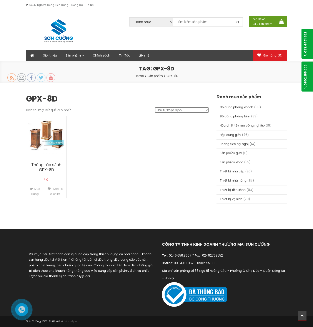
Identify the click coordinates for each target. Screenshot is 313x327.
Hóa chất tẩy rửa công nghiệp (242, 125)
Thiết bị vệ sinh (231, 199)
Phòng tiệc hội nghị (234, 144)
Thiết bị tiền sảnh (233, 190)
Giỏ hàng (270, 55)
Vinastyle (71, 321)
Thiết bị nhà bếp (232, 171)
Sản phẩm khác (231, 162)
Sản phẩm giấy (231, 153)
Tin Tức (124, 55)
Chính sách (101, 55)
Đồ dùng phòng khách (236, 107)
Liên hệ (144, 55)
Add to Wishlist (56, 191)
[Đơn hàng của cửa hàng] (182, 110)
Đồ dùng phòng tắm (235, 116)
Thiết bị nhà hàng (233, 180)
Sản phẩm (73, 55)
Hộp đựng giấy (230, 135)
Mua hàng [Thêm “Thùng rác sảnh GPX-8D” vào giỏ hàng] (35, 191)
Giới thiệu (50, 55)
